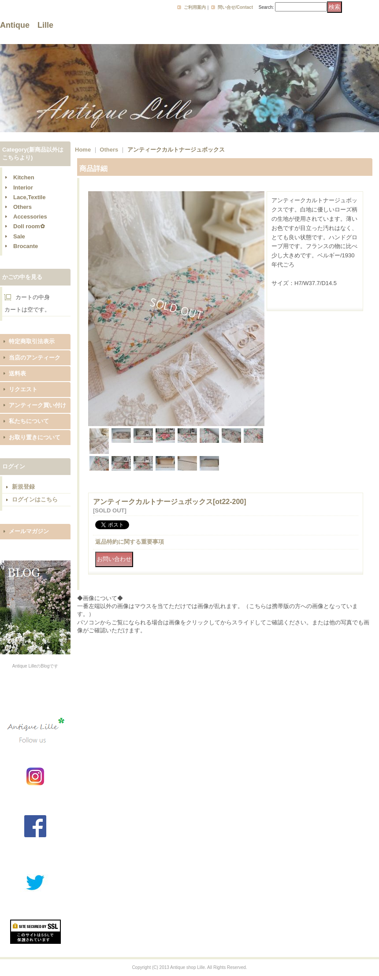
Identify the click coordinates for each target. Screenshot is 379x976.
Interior (23, 187)
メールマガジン (29, 531)
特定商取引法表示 (32, 341)
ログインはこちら (35, 499)
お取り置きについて (34, 437)
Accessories (30, 216)
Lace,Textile (29, 197)
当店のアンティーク (34, 357)
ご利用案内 (195, 7)
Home (83, 149)
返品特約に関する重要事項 (129, 541)
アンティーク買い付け (37, 405)
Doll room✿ (29, 226)
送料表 (17, 373)
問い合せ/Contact (235, 7)
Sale (19, 236)
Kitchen (23, 177)
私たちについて (29, 421)
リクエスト (23, 389)
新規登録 (23, 486)
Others (22, 207)
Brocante (25, 246)
